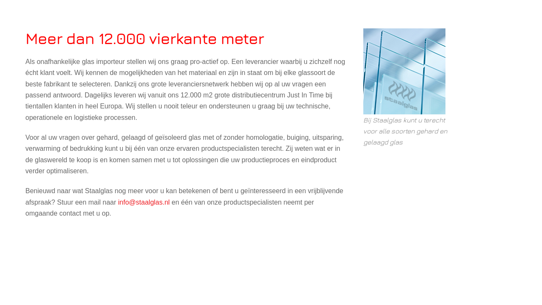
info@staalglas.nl (144, 202)
